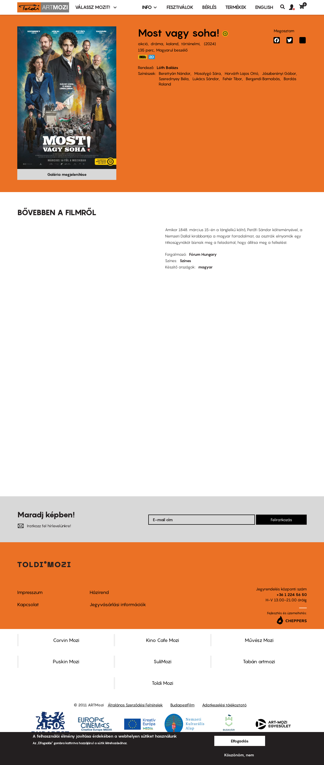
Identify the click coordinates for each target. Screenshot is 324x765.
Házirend (99, 592)
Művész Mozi (259, 640)
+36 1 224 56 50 (292, 594)
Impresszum (30, 592)
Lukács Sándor (205, 78)
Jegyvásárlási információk (118, 604)
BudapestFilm (182, 705)
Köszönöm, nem (239, 755)
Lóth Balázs (167, 67)
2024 (210, 43)
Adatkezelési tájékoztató (224, 705)
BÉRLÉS (209, 7)
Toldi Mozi (162, 683)
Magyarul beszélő (172, 50)
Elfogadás (240, 741)
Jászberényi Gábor (279, 73)
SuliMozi (162, 661)
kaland (172, 43)
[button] (294, 7)
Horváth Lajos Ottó (241, 73)
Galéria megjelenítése (67, 174)
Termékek (236, 7)
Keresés (284, 6)
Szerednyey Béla (174, 78)
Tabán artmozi (259, 661)
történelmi (190, 43)
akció (143, 43)
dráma (157, 43)
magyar (205, 267)
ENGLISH (264, 7)
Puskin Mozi (66, 661)
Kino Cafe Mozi (162, 640)
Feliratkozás (281, 519)
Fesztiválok (180, 7)
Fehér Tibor (232, 78)
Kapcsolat (28, 604)
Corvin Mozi (66, 640)
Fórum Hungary (203, 254)
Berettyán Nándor (174, 73)
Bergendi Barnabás (263, 78)
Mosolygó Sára (207, 73)
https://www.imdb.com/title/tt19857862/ (142, 57)
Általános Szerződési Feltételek (135, 705)
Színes (185, 260)
